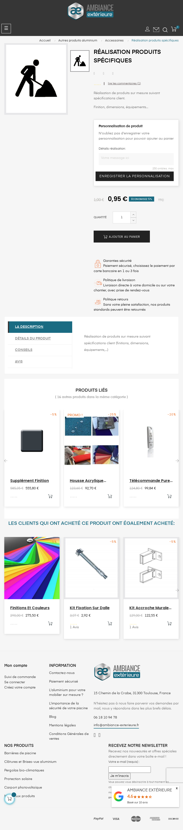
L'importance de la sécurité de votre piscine (68, 706)
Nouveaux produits (19, 796)
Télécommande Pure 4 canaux (149, 481)
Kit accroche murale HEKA (149, 608)
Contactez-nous (62, 673)
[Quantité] (122, 217)
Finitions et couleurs (30, 608)
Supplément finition (29, 480)
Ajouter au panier (121, 237)
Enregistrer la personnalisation (134, 176)
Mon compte (15, 666)
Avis (19, 361)
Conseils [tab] (23, 350)
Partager (94, 73)
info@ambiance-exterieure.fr (116, 725)
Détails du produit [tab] (33, 338)
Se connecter (14, 682)
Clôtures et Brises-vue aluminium (30, 762)
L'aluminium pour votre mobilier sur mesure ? (67, 692)
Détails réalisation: (112, 148)
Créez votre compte (20, 687)
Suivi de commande (20, 677)
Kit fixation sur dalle (90, 608)
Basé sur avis (137, 802)
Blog (52, 717)
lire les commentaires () (124, 83)
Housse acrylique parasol (86, 481)
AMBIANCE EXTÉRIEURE (149, 790)
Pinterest (112, 73)
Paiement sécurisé (63, 681)
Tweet (103, 73)
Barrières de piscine (20, 753)
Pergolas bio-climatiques (24, 770)
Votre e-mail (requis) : (124, 762)
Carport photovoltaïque (23, 787)
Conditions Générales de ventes (69, 736)
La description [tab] (29, 327)
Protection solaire (18, 779)
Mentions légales (62, 725)
